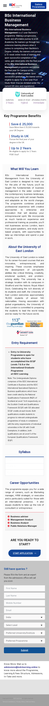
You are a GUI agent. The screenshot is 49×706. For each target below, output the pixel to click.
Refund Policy (30, 701)
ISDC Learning (17, 698)
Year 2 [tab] (11, 466)
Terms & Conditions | (9, 701)
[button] (5, 6)
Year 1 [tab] (11, 460)
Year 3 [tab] (11, 472)
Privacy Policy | (21, 701)
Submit (24, 650)
